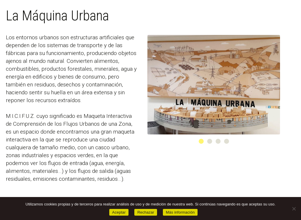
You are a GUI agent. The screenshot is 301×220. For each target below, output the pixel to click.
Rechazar (145, 212)
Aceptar (119, 212)
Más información (180, 212)
